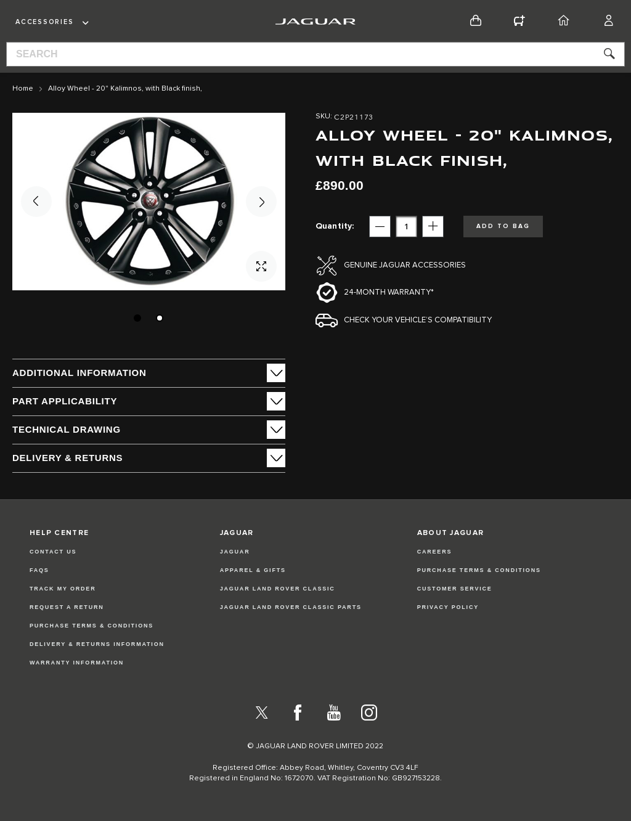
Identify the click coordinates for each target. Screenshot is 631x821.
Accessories (44, 21)
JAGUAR (235, 552)
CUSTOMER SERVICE (454, 589)
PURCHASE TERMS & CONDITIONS (479, 570)
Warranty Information (77, 663)
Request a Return (67, 607)
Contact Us (53, 552)
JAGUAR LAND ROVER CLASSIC (277, 589)
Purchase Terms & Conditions (91, 626)
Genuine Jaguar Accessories (405, 265)
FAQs (39, 570)
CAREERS (434, 552)
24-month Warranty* (389, 292)
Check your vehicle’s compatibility (418, 320)
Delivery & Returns (67, 457)
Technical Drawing (66, 429)
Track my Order (63, 589)
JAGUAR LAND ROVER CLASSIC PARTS (291, 607)
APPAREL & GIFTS (253, 570)
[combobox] (315, 54)
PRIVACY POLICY (448, 607)
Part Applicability (64, 401)
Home (22, 88)
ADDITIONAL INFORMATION (79, 372)
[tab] (148, 373)
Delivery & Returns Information (97, 644)
